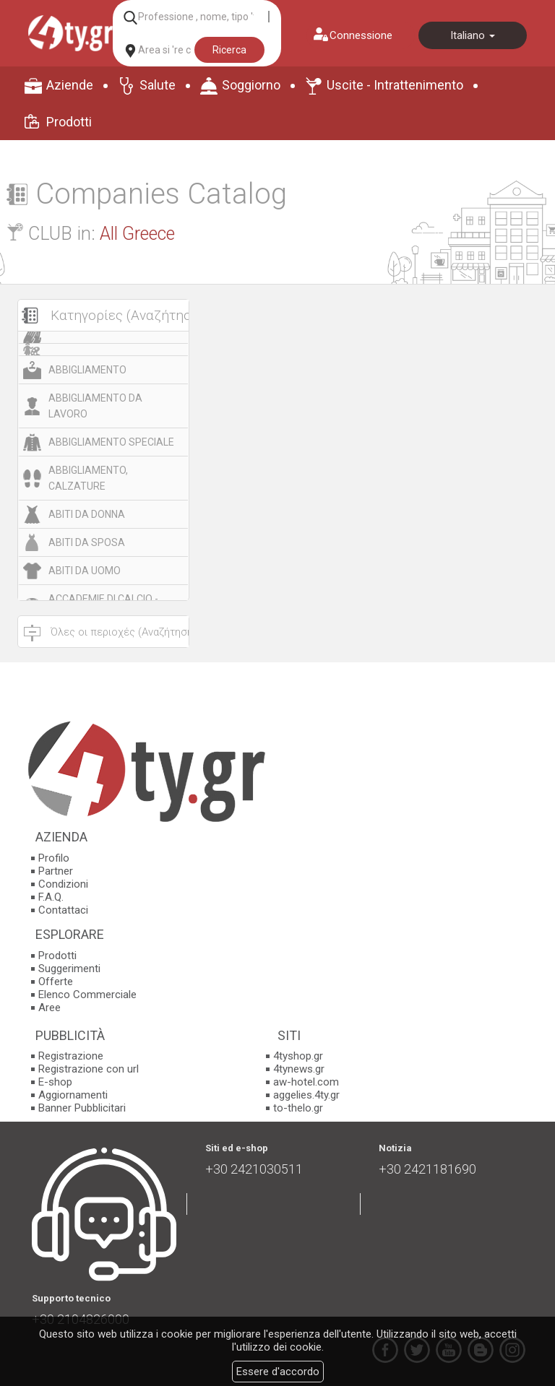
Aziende (69, 84)
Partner (55, 871)
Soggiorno (251, 84)
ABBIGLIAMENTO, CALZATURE (88, 478)
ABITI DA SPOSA (86, 542)
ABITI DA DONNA (86, 514)
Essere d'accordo (277, 1371)
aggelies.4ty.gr (306, 1094)
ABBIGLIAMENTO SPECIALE (111, 442)
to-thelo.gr (298, 1107)
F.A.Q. (51, 897)
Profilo (53, 858)
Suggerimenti (69, 968)
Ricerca (229, 50)
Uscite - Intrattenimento (395, 84)
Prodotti (69, 121)
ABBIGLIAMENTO (87, 370)
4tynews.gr (298, 1068)
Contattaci (63, 910)
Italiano (472, 35)
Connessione (361, 35)
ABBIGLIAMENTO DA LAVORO (95, 406)
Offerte (55, 981)
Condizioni (63, 884)
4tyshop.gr (298, 1055)
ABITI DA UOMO (84, 570)
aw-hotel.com (306, 1081)
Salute (157, 84)
